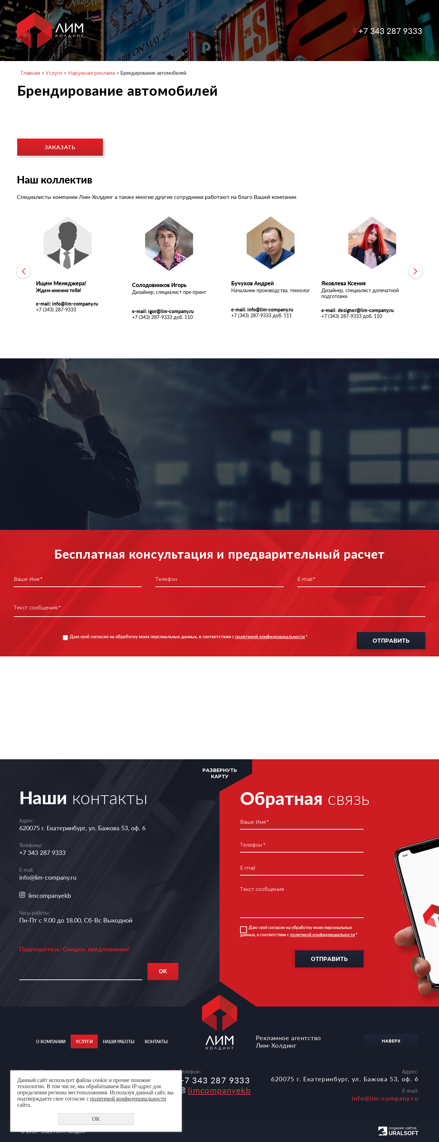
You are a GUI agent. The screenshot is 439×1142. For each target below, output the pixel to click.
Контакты (312, 30)
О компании (127, 30)
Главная (30, 73)
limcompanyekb (219, 1090)
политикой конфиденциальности (270, 636)
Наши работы (248, 30)
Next (415, 271)
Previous (24, 271)
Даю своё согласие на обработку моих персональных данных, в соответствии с (189, 636)
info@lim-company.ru (47, 877)
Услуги (187, 30)
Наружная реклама (91, 73)
